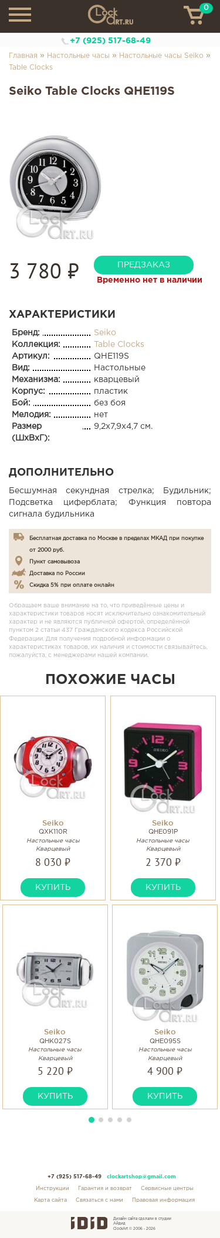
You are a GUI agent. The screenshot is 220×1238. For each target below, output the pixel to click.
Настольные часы (78, 56)
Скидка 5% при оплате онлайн (71, 585)
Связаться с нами (99, 1200)
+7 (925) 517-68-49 (110, 40)
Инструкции (52, 1188)
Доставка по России (57, 573)
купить (52, 887)
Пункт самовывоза (54, 561)
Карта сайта (50, 1200)
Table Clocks (31, 67)
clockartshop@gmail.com (141, 1176)
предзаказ (143, 265)
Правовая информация (163, 1200)
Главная (23, 56)
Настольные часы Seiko (161, 56)
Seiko (105, 332)
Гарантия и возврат (105, 1188)
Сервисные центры (167, 1188)
